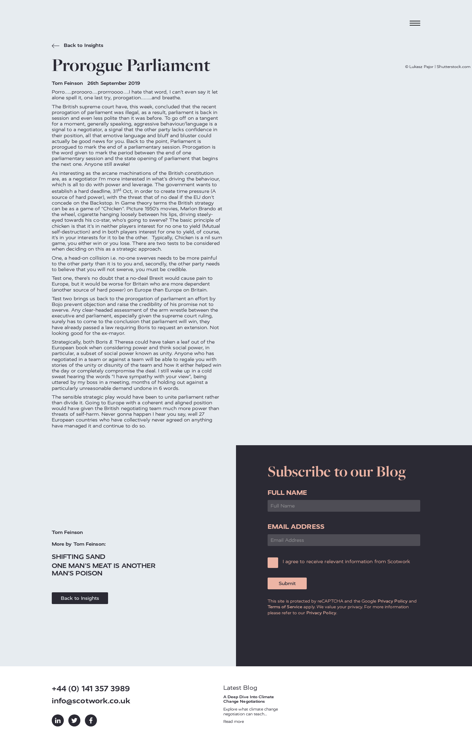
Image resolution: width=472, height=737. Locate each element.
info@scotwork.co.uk (91, 700)
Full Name (287, 492)
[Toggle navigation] (415, 23)
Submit (287, 583)
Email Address (296, 526)
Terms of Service (285, 606)
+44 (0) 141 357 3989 (91, 688)
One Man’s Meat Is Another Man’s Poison (104, 569)
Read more (233, 721)
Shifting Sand (78, 556)
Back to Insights (78, 46)
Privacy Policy (393, 601)
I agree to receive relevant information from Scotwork (346, 561)
